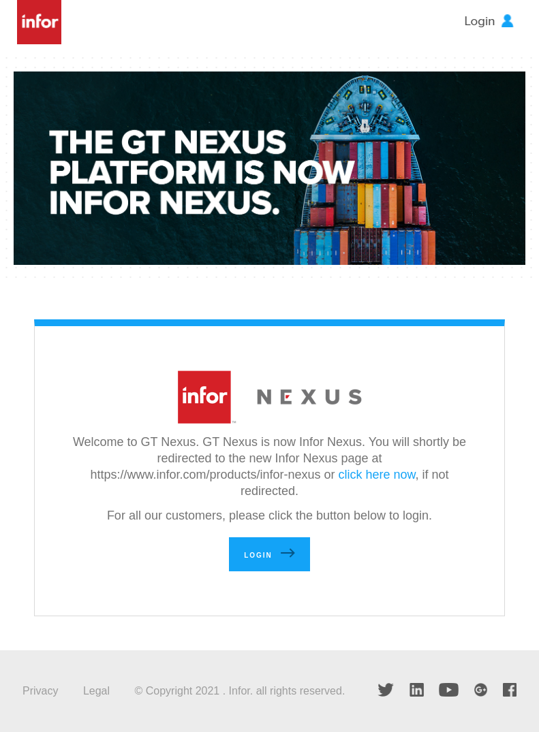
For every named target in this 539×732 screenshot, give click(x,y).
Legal (96, 691)
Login (258, 555)
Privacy (40, 691)
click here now (377, 474)
